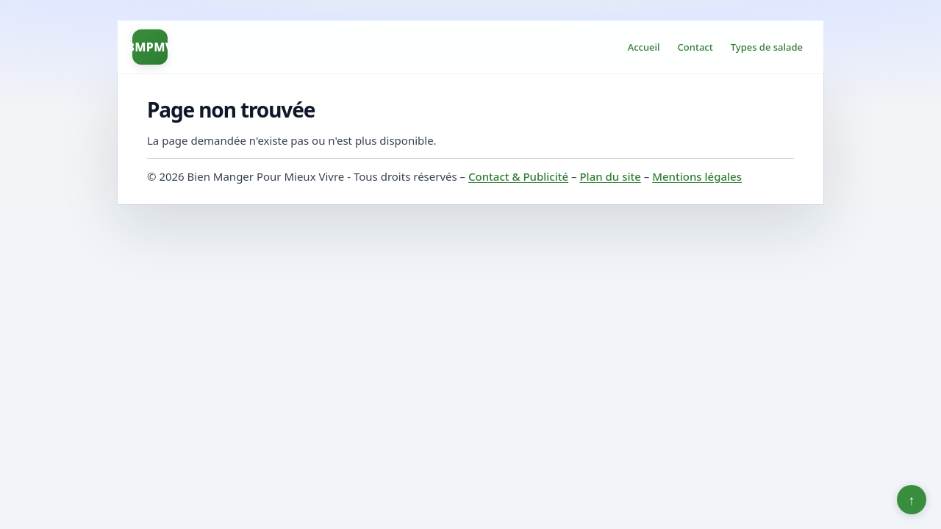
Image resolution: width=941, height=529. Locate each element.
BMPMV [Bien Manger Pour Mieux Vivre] (150, 47)
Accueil (644, 47)
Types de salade (767, 47)
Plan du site (609, 176)
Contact (695, 47)
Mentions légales (697, 176)
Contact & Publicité (518, 176)
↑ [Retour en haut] (912, 499)
